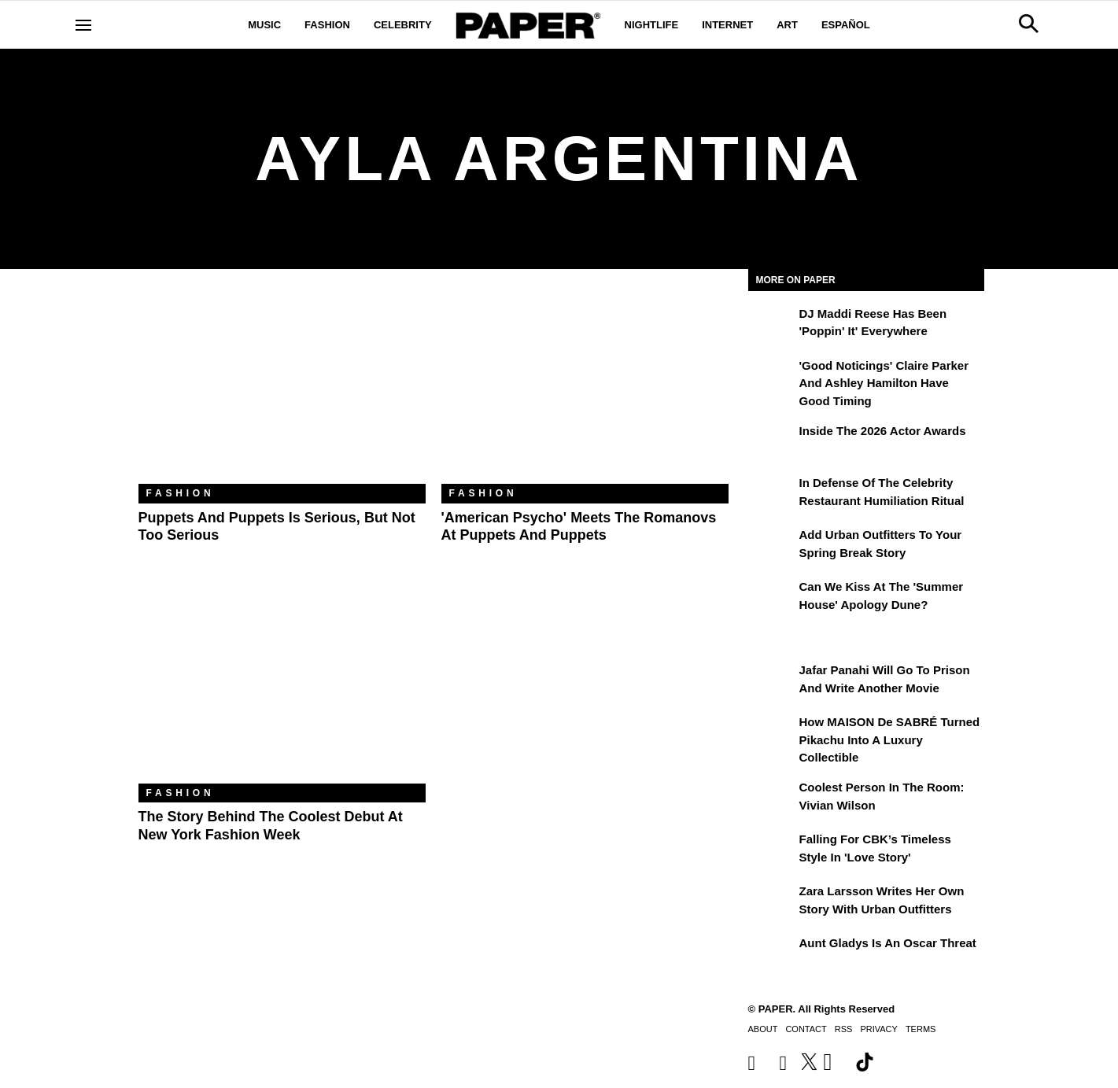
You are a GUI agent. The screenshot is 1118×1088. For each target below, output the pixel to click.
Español (845, 25)
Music (264, 25)
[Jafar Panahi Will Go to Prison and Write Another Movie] (771, 681)
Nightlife (652, 25)
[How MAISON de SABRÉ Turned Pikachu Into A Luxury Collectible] (771, 733)
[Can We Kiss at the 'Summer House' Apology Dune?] (771, 598)
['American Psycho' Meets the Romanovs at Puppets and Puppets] (585, 388)
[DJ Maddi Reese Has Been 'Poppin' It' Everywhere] (771, 325)
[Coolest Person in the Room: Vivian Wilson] (771, 798)
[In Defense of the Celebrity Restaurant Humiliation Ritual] (771, 494)
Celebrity (403, 25)
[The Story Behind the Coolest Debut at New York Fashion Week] (282, 688)
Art (787, 25)
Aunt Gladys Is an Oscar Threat (887, 943)
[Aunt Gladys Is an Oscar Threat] (771, 954)
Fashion (327, 25)
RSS (844, 1029)
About (763, 1029)
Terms (921, 1029)
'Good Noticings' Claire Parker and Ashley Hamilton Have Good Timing (884, 383)
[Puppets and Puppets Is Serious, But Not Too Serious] (282, 388)
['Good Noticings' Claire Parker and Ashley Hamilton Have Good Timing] (771, 376)
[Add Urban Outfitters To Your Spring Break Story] (771, 546)
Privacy (878, 1029)
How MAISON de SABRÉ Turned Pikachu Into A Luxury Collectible (889, 739)
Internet (727, 25)
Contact (805, 1029)
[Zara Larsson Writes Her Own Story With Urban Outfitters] (771, 902)
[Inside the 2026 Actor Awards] (771, 442)
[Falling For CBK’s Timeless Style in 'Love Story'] (771, 850)
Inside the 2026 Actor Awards (882, 430)
